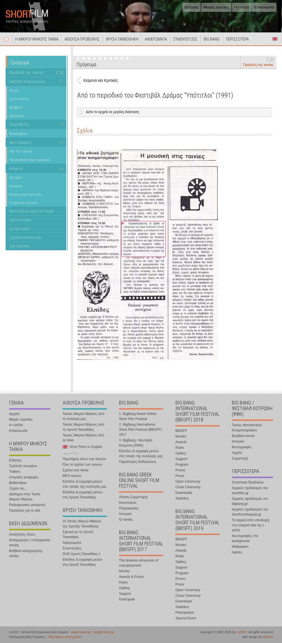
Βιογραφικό (18, 133)
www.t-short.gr (81, 632)
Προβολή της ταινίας (258, 65)
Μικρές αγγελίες (216, 7)
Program (181, 465)
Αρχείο (237, 453)
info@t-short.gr (103, 632)
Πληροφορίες (129, 508)
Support (125, 594)
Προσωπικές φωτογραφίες (30, 160)
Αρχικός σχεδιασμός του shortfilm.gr (250, 490)
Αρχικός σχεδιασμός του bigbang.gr (250, 501)
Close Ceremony (188, 487)
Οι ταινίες (126, 520)
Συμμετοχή (240, 458)
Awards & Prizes (131, 577)
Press (179, 476)
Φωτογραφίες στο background (245, 538)
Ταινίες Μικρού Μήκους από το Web (83, 437)
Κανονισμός (128, 503)
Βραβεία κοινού (243, 436)
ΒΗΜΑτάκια (18, 483)
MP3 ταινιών (72, 476)
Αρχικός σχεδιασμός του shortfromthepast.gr (250, 511)
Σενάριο (15, 177)
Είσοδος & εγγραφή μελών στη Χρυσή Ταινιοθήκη (82, 494)
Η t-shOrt (241, 7)
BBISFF (181, 431)
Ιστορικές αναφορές (23, 477)
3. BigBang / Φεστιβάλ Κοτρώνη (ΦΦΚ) (135, 442)
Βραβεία (15, 107)
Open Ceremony (187, 481)
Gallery (124, 588)
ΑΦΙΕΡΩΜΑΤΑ (156, 39)
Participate (127, 599)
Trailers (14, 472)
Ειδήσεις (192, 7)
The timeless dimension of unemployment (138, 562)
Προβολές (17, 116)
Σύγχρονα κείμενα (23, 202)
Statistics (182, 498)
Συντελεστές (19, 99)
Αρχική (6, 38)
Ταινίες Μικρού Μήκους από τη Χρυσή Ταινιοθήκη (83, 427)
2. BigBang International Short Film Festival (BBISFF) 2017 (140, 430)
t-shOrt (241, 632)
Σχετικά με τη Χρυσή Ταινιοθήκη (78, 534)
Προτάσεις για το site (24, 510)
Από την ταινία (20, 151)
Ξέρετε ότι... (18, 488)
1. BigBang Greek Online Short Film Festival (138, 416)
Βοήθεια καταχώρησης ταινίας (26, 553)
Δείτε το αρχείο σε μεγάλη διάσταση (112, 112)
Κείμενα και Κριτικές (25, 194)
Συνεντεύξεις (72, 548)
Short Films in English (275, 38)
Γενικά (14, 91)
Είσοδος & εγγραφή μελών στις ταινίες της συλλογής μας (85, 484)
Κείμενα (15, 168)
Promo (180, 470)
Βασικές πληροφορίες (27, 81)
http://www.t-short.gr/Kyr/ (65, 636)
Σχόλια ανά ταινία (76, 470)
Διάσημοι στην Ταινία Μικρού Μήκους (24, 496)
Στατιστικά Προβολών (248, 482)
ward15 (268, 636)
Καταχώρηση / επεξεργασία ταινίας (29, 542)
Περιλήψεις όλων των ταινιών (84, 459)
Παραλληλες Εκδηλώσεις (137, 462)
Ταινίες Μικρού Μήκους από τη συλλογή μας (83, 416)
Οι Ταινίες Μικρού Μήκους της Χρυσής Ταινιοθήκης (82, 523)
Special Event (185, 618)
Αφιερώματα (72, 543)
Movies (124, 571)
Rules (123, 582)
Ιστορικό (15, 186)
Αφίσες (237, 552)
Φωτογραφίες (20, 142)
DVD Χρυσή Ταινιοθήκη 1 (81, 554)
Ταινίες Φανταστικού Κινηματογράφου (247, 427)
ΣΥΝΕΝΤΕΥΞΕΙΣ (185, 39)
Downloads (183, 493)
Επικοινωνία (264, 7)
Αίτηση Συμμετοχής (133, 497)
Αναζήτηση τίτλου (22, 534)
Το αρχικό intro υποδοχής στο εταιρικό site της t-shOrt (251, 525)
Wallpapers (240, 547)
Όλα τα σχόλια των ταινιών (82, 465)
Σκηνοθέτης (19, 124)
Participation (184, 613)
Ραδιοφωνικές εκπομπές (27, 505)
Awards (181, 442)
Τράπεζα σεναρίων (23, 466)
